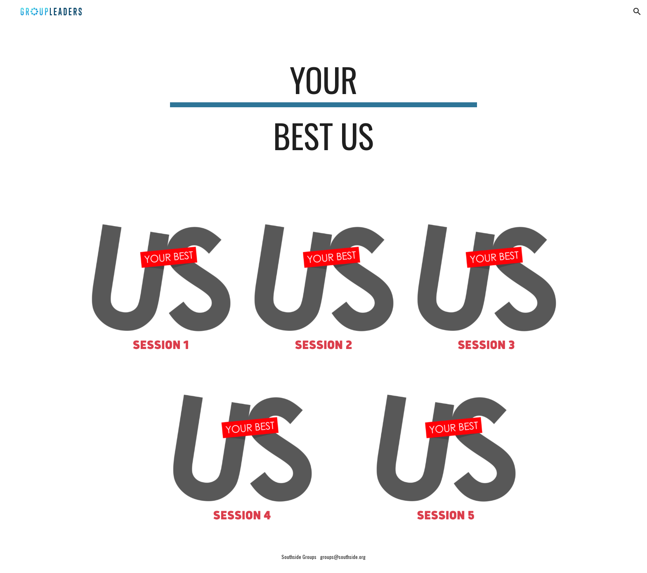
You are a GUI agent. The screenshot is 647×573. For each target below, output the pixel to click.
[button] (637, 11)
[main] (323, 111)
